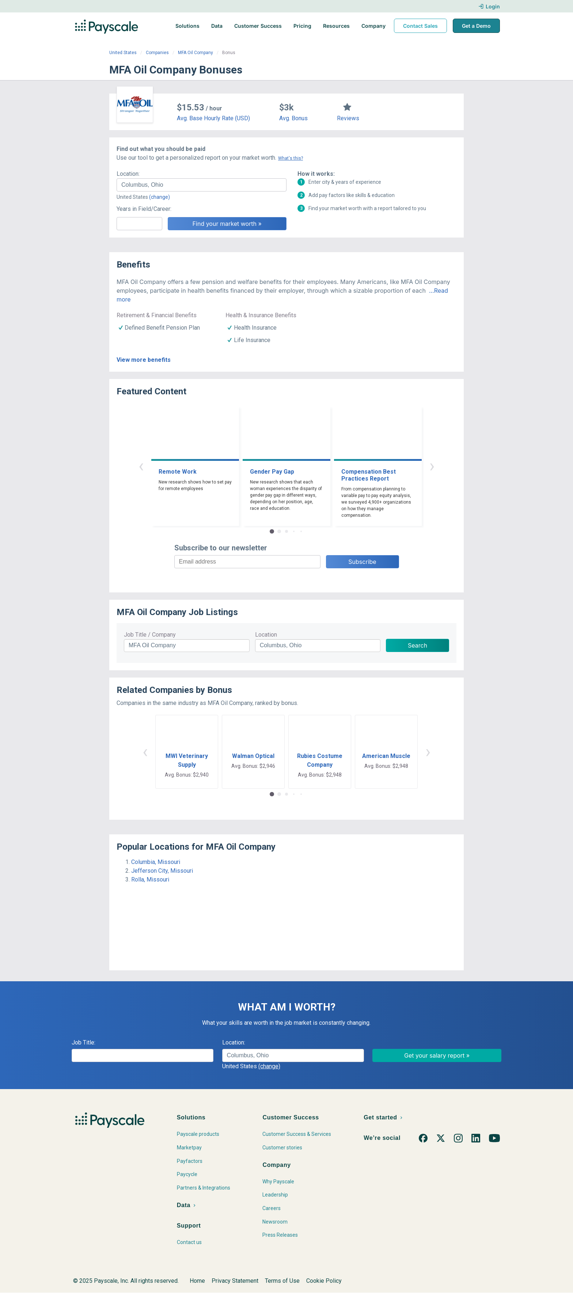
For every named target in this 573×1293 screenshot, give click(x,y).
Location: (128, 173)
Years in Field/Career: (144, 208)
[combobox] (201, 185)
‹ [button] (141, 465)
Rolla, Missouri (150, 879)
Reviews (348, 118)
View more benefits (144, 359)
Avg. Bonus (293, 118)
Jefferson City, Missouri (162, 870)
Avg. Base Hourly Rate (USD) (213, 118)
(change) (159, 197)
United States (123, 52)
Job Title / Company (150, 634)
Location (266, 634)
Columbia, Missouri (155, 861)
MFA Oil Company (195, 52)
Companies (157, 52)
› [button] (432, 465)
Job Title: (83, 1042)
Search (417, 645)
